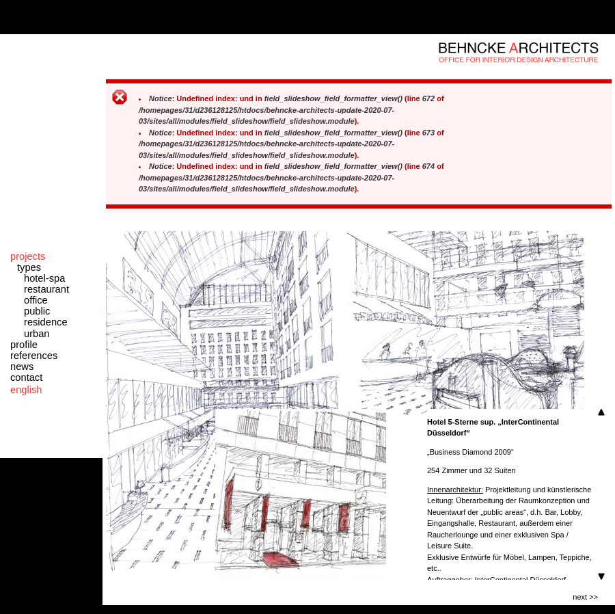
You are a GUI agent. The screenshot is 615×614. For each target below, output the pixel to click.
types (29, 267)
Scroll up (601, 412)
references (33, 355)
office (36, 300)
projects (27, 256)
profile (24, 344)
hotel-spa (44, 278)
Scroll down (601, 576)
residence (46, 322)
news (21, 366)
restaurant (46, 289)
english (26, 389)
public (37, 311)
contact (26, 377)
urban (37, 333)
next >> (585, 597)
